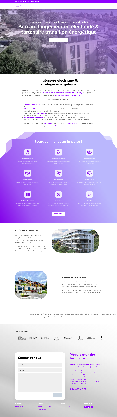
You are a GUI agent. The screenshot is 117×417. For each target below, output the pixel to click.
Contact (90, 6)
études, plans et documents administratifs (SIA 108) (62, 93)
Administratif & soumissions (34, 109)
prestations (48, 123)
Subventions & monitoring (33, 117)
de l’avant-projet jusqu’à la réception (67, 95)
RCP (44, 113)
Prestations (76, 6)
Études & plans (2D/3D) (32, 105)
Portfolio (83, 6)
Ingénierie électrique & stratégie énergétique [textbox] (58, 82)
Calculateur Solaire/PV (58, 39)
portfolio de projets (72, 123)
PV (38, 113)
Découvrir (58, 214)
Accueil (69, 6)
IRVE (41, 113)
